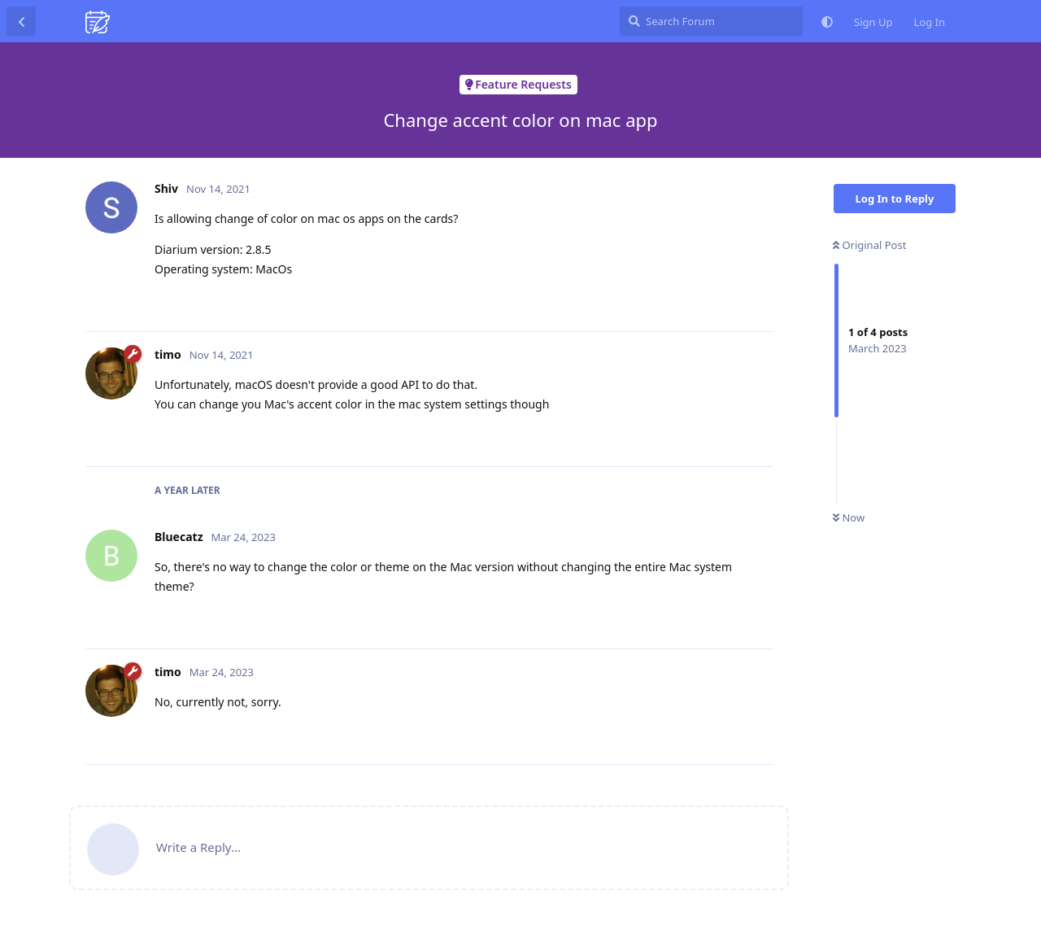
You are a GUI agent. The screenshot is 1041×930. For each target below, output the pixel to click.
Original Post (869, 245)
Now (849, 517)
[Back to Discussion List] (21, 21)
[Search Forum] (711, 21)
